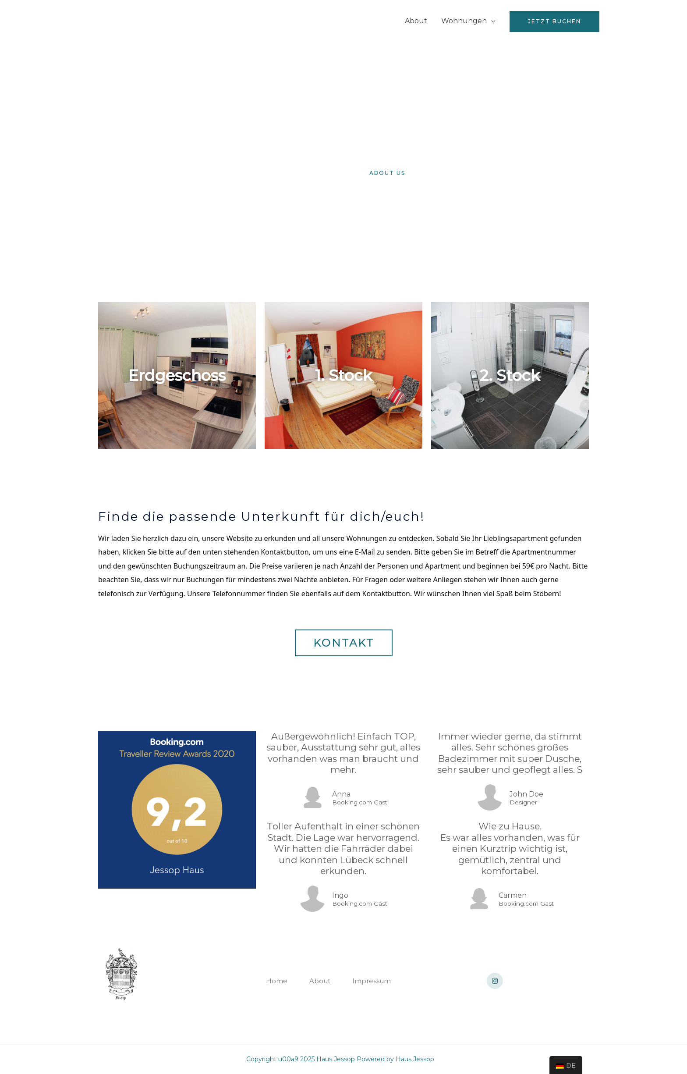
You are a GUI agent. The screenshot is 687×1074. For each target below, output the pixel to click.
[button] (300, 173)
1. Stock (343, 375)
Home (380, 21)
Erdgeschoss (177, 375)
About (416, 21)
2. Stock (510, 375)
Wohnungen (464, 21)
